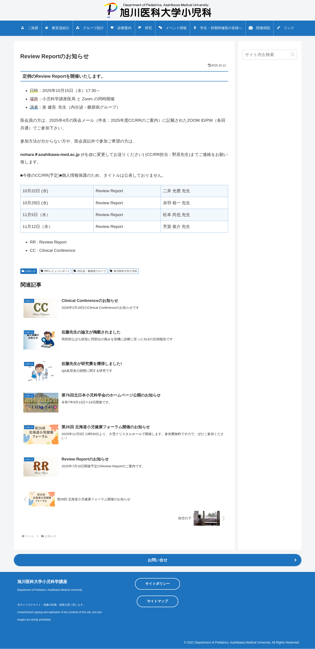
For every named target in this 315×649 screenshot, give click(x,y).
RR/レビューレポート (55, 271)
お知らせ (29, 271)
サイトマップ (157, 601)
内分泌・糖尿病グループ (90, 271)
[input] (269, 55)
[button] (292, 54)
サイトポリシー (157, 584)
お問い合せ (157, 560)
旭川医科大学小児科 (123, 271)
